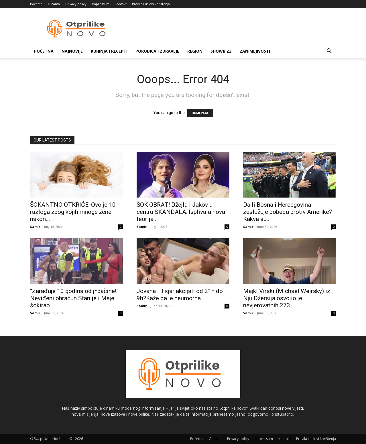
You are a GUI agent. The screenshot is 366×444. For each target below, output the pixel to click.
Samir (35, 226)
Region (194, 51)
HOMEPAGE (200, 113)
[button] (329, 51)
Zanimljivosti (255, 51)
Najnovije (72, 51)
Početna (36, 4)
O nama (54, 4)
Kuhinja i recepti (109, 51)
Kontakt (121, 4)
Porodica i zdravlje (157, 51)
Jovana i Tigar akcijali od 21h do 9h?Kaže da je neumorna (180, 295)
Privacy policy (75, 4)
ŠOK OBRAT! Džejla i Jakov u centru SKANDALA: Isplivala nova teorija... (181, 211)
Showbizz (221, 51)
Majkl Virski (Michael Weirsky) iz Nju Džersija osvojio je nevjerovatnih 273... (286, 298)
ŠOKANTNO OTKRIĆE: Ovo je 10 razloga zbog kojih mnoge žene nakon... (73, 211)
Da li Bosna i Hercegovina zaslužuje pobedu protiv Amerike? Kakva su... (287, 211)
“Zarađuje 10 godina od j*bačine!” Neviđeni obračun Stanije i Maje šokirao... (74, 298)
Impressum (100, 4)
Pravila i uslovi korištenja (151, 4)
